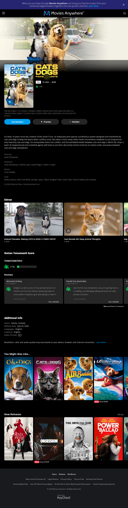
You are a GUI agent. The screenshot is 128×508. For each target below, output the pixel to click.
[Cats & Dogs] (18, 378)
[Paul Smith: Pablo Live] (78, 438)
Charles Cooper (48, 164)
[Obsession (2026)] (48, 440)
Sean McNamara (11, 157)
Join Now (94, 6)
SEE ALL (121, 414)
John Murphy (91, 179)
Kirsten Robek (79, 179)
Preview (46, 122)
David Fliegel (36, 164)
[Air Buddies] (78, 378)
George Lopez (37, 179)
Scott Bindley (9, 172)
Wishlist (74, 122)
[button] (33, 219)
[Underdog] (108, 380)
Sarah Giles (67, 179)
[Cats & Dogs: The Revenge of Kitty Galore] (48, 378)
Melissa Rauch (10, 179)
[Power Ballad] (108, 438)
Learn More (101, 342)
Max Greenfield (23, 179)
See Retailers (17, 122)
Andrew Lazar (24, 164)
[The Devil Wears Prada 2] (18, 438)
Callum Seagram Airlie (53, 179)
